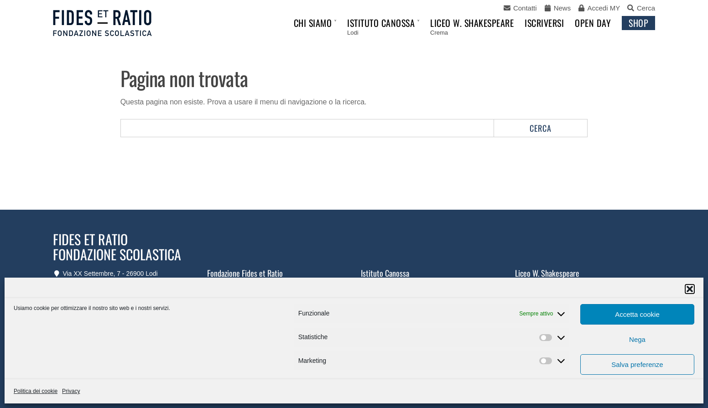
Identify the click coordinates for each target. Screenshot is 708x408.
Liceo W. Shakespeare (472, 23)
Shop (638, 23)
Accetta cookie (637, 314)
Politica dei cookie (35, 391)
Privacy (71, 391)
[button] (689, 289)
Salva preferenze (637, 364)
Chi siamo (313, 23)
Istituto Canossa (381, 23)
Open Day (593, 23)
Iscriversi (544, 23)
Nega (637, 339)
